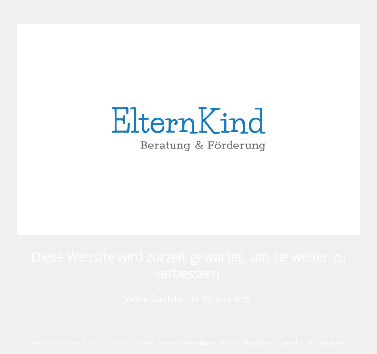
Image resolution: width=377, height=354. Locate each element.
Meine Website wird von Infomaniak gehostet (92, 343)
